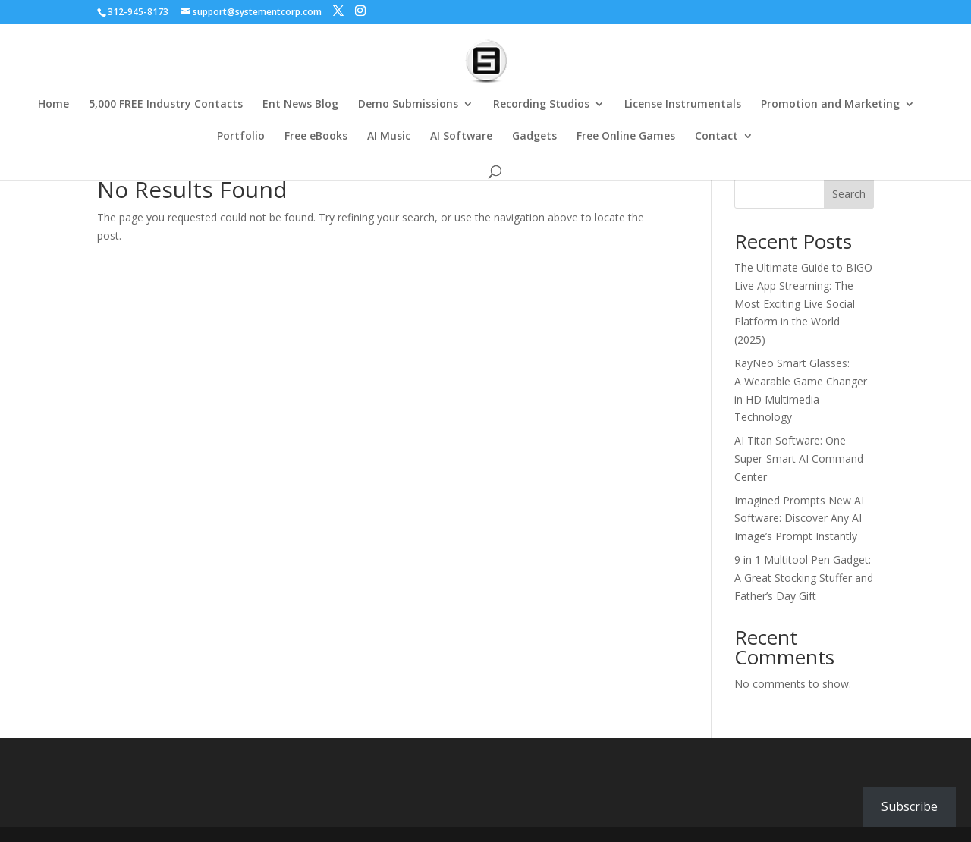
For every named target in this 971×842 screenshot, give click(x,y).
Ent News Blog (300, 105)
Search (849, 194)
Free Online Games (626, 136)
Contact (716, 136)
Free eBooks (315, 136)
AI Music (388, 136)
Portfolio (241, 136)
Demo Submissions (408, 105)
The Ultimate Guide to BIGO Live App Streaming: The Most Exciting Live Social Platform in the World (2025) (803, 303)
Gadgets (534, 136)
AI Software (461, 136)
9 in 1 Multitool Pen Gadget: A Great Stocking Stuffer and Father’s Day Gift (803, 577)
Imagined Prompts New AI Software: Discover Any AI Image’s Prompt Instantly (799, 518)
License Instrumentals (682, 105)
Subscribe (909, 806)
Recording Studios (541, 105)
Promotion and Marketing (830, 105)
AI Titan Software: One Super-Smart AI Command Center (798, 458)
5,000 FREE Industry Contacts (166, 105)
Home (53, 105)
